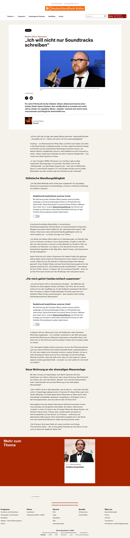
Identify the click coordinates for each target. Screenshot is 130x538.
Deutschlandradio (111, 512)
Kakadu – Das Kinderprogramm (11, 520)
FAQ (54, 512)
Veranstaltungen (58, 523)
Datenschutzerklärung (61, 207)
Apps (54, 515)
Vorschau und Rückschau (9, 512)
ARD (50, 535)
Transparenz (109, 520)
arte (71, 535)
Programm (21, 16)
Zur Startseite (35, 496)
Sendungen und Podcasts (9, 515)
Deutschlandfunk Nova (71, 3)
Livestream (30, 512)
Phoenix (64, 535)
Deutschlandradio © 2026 (65, 530)
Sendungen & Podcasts (37, 16)
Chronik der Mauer (82, 535)
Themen (10, 16)
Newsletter (56, 518)
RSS (54, 520)
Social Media (83, 515)
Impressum (84, 532)
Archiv (61, 16)
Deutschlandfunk (57, 3)
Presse (107, 515)
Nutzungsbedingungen (69, 532)
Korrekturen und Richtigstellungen (116, 523)
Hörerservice (83, 512)
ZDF (56, 535)
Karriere (107, 518)
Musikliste (51, 16)
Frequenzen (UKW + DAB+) (36, 515)
